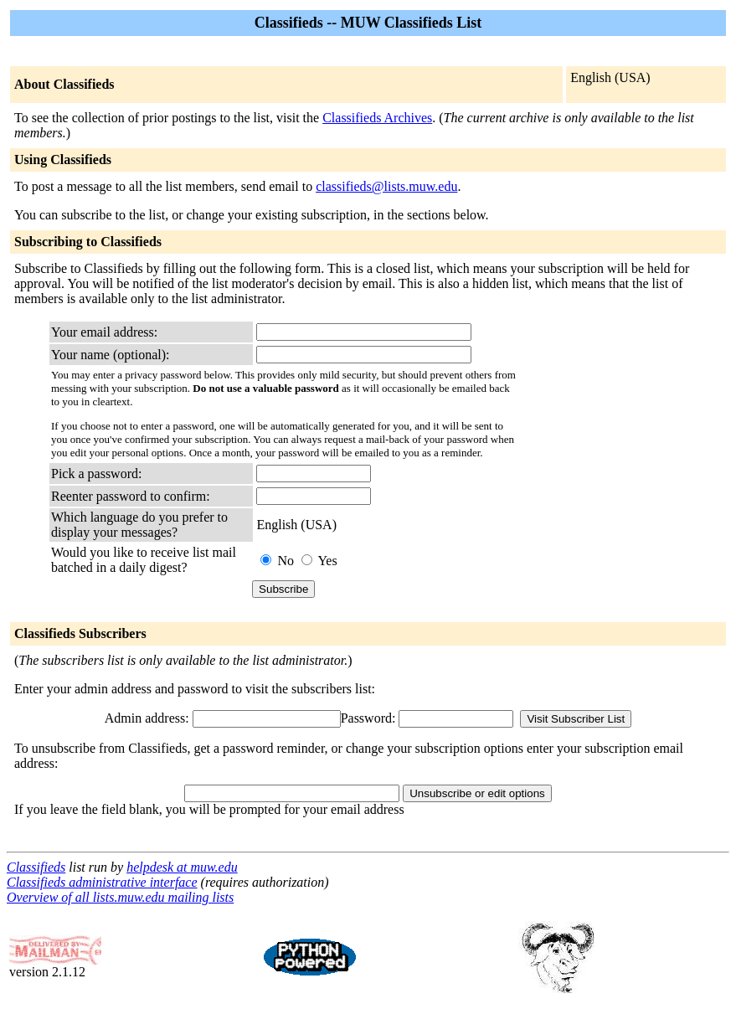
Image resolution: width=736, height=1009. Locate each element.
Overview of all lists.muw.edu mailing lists (120, 897)
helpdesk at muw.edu (182, 867)
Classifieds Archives (377, 118)
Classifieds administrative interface (102, 882)
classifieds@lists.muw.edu (386, 186)
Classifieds (36, 867)
